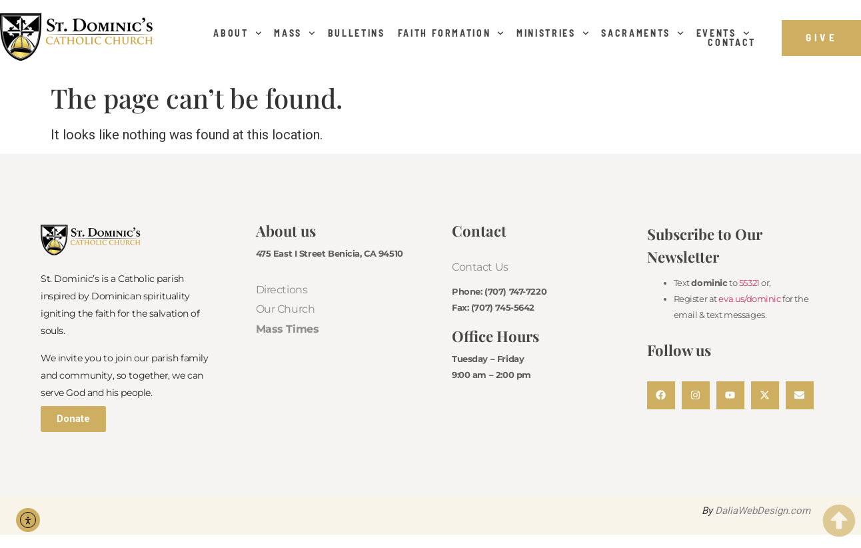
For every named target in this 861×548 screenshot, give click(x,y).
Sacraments (642, 33)
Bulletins (356, 33)
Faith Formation (451, 33)
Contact (732, 42)
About (237, 33)
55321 (749, 282)
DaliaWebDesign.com (762, 511)
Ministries (552, 33)
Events (723, 33)
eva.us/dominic (749, 298)
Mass (294, 33)
